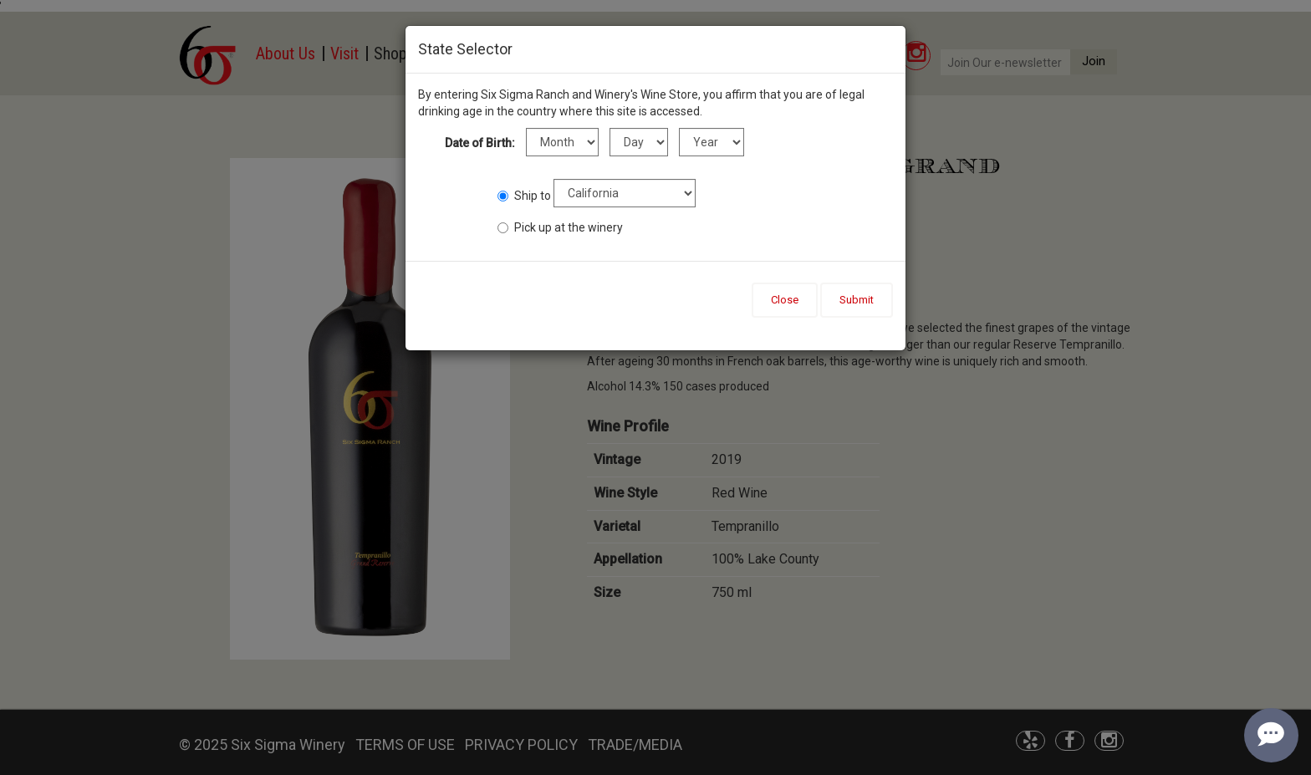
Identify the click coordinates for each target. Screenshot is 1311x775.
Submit (856, 299)
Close (784, 299)
